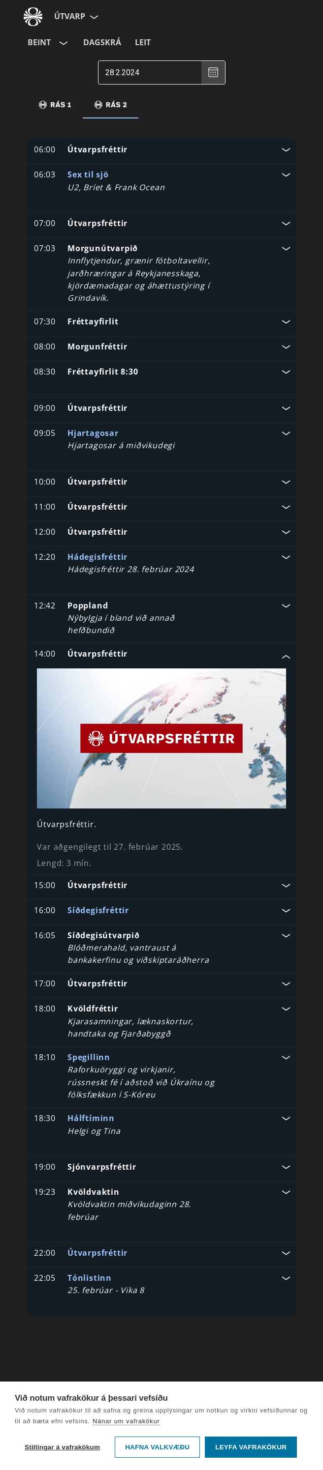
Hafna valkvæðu (157, 1447)
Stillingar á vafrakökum (62, 1447)
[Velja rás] (62, 43)
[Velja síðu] (93, 17)
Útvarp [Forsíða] (69, 16)
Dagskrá (102, 42)
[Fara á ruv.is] (33, 16)
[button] (161, 151)
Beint (39, 42)
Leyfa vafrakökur (251, 1447)
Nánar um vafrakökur (126, 1421)
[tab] (55, 104)
